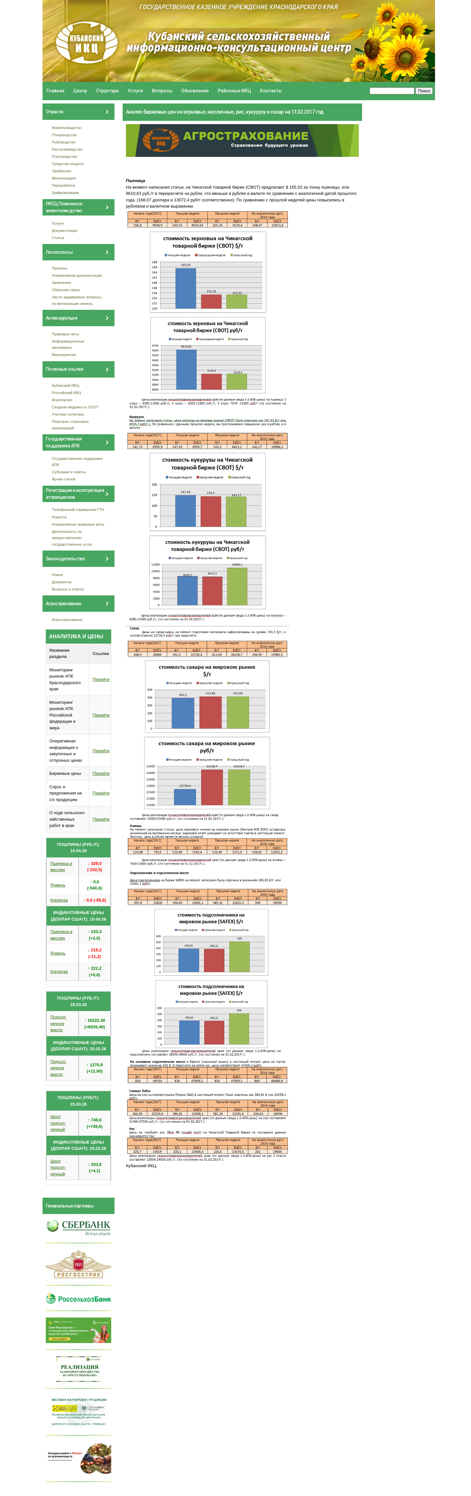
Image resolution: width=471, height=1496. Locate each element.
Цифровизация (65, 192)
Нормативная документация (77, 275)
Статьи (58, 237)
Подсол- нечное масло (58, 1023)
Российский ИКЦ (66, 392)
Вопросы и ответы (68, 589)
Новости (59, 517)
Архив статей (64, 479)
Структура (107, 90)
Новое (57, 574)
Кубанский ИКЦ (65, 385)
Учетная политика (68, 414)
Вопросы (162, 90)
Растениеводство (67, 149)
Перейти (101, 679)
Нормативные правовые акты (78, 524)
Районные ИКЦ (234, 90)
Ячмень (57, 885)
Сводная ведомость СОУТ (75, 407)
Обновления (195, 90)
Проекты (59, 268)
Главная (55, 90)
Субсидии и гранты (69, 472)
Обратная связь (66, 290)
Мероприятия (64, 354)
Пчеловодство (64, 156)
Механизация (64, 178)
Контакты (271, 90)
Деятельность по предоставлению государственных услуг (72, 537)
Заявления (61, 282)
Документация (65, 230)
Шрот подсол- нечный (58, 1123)
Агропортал (62, 400)
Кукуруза (59, 900)
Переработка (63, 185)
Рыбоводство (64, 142)
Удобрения (61, 171)
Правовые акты (65, 334)
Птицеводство (64, 135)
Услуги (135, 90)
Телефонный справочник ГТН (78, 509)
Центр (80, 90)
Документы (62, 582)
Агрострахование (67, 619)
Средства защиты (68, 163)
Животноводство (67, 127)
